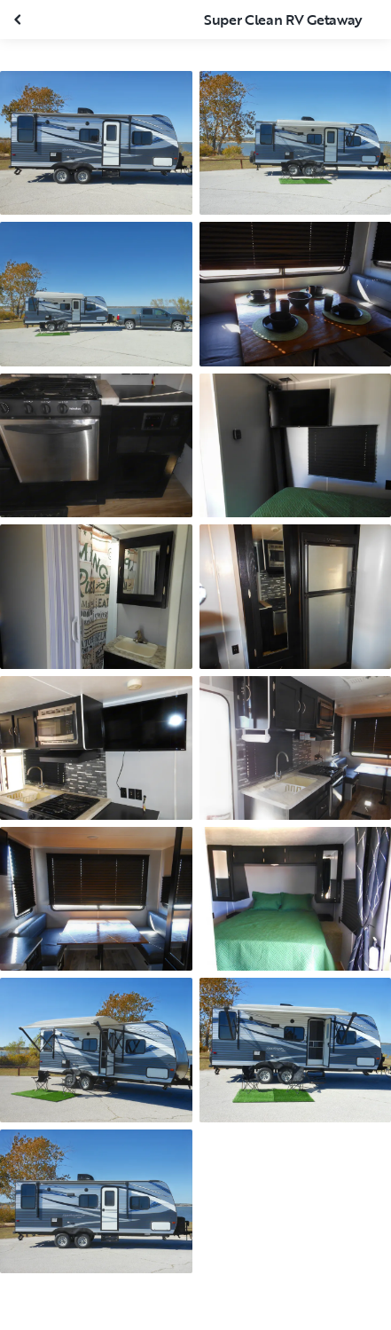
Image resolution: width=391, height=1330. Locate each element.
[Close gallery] (19, 19)
